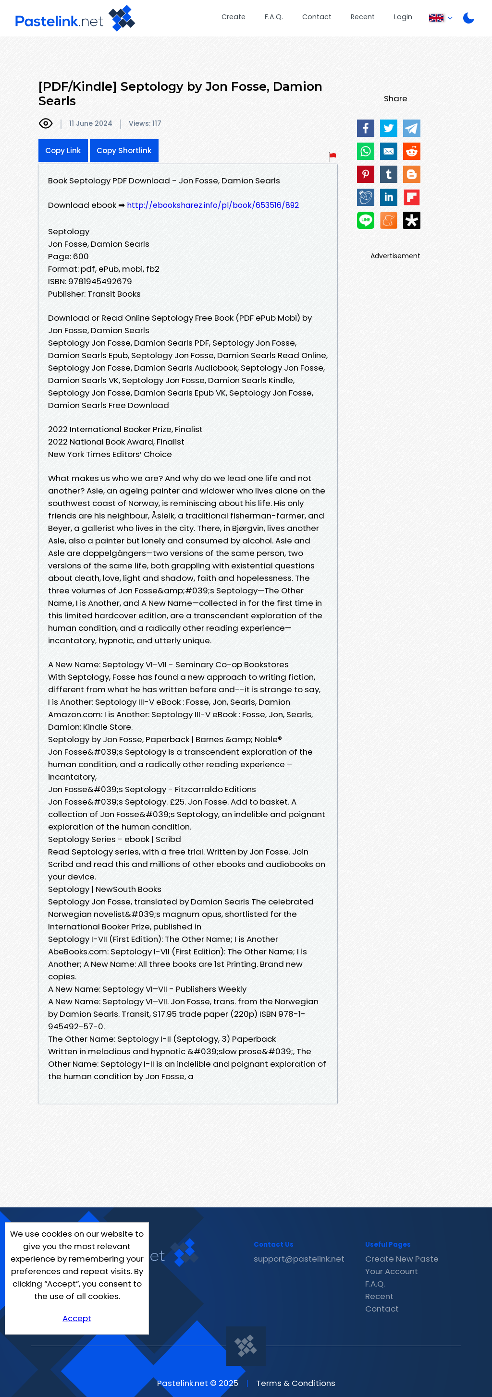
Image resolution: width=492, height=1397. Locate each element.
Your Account (391, 1271)
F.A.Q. (274, 17)
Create (233, 17)
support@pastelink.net (299, 1259)
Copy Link (63, 150)
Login (403, 17)
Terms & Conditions (295, 1383)
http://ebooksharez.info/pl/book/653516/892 (213, 205)
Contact (317, 17)
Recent (363, 17)
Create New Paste (402, 1259)
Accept (76, 1318)
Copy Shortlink (124, 150)
